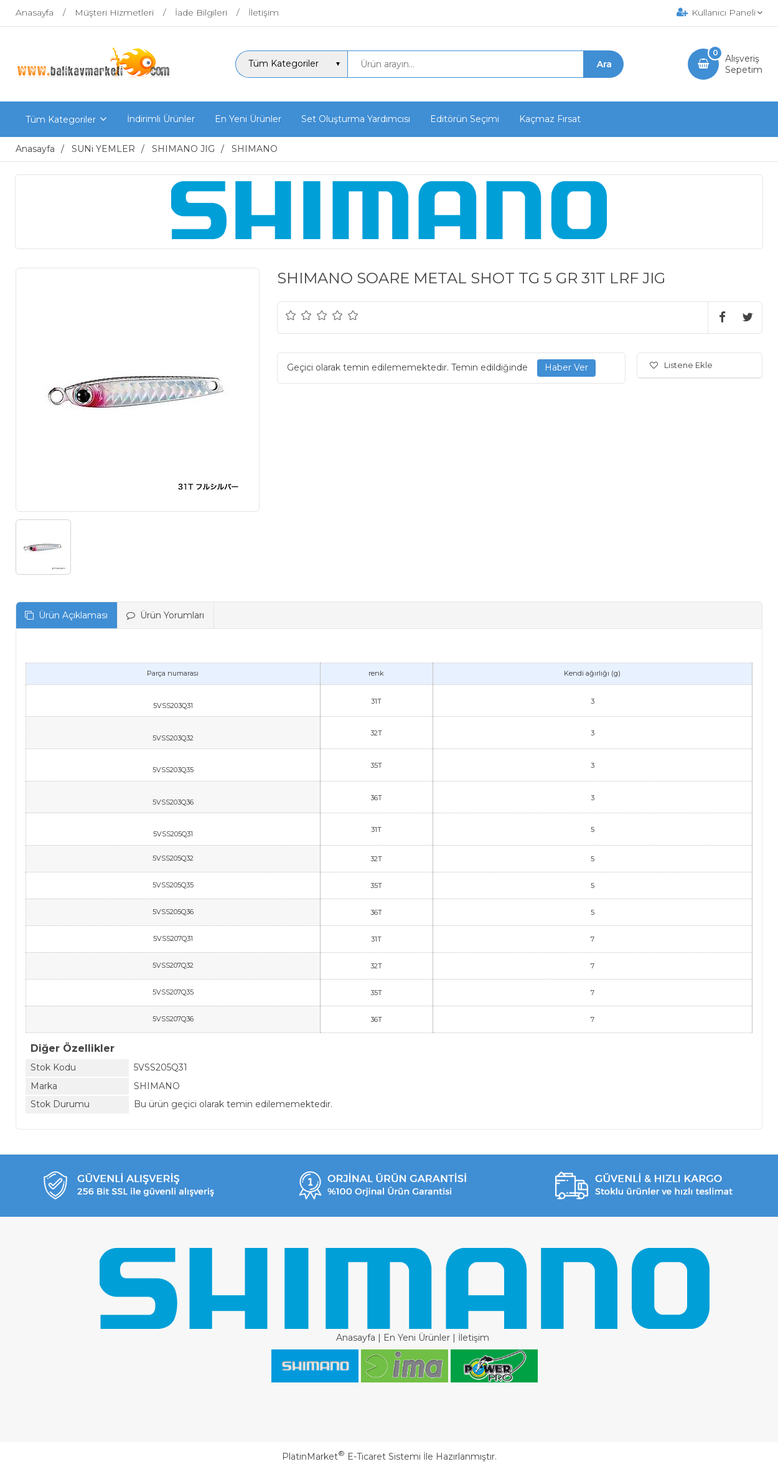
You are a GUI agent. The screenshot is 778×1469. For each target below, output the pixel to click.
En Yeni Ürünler (416, 1337)
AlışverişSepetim (743, 64)
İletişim (473, 1337)
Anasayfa (355, 1337)
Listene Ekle (681, 365)
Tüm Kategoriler (61, 119)
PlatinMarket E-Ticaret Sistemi (351, 1456)
